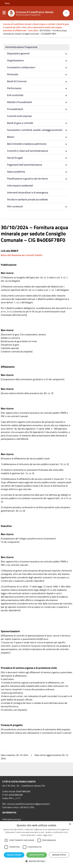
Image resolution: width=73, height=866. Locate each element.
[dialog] (36, 843)
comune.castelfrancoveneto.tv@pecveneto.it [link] (28, 804)
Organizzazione (38, 60)
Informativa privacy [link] (11, 819)
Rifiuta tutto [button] (59, 855)
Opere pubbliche (38, 171)
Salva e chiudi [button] (14, 855)
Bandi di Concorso (38, 81)
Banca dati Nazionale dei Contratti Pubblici (21, 255)
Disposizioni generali (38, 53)
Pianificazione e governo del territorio (38, 178)
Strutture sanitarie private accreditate (27, 199)
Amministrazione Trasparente (21, 47)
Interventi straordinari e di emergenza (27, 192)
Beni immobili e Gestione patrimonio (38, 143)
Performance (38, 88)
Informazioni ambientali (20, 185)
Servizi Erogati (38, 157)
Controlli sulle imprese (19, 116)
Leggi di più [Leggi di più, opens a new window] (47, 835)
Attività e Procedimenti (38, 102)
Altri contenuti (38, 206)
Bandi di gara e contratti (38, 123)
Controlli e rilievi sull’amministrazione (38, 150)
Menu (3, 13)
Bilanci (38, 137)
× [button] (70, 824)
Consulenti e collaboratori (38, 67)
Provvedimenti (38, 109)
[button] (36, 861)
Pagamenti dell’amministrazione (38, 164)
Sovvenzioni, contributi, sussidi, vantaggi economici (38, 130)
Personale (38, 74)
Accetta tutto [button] (37, 855)
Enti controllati (38, 95)
